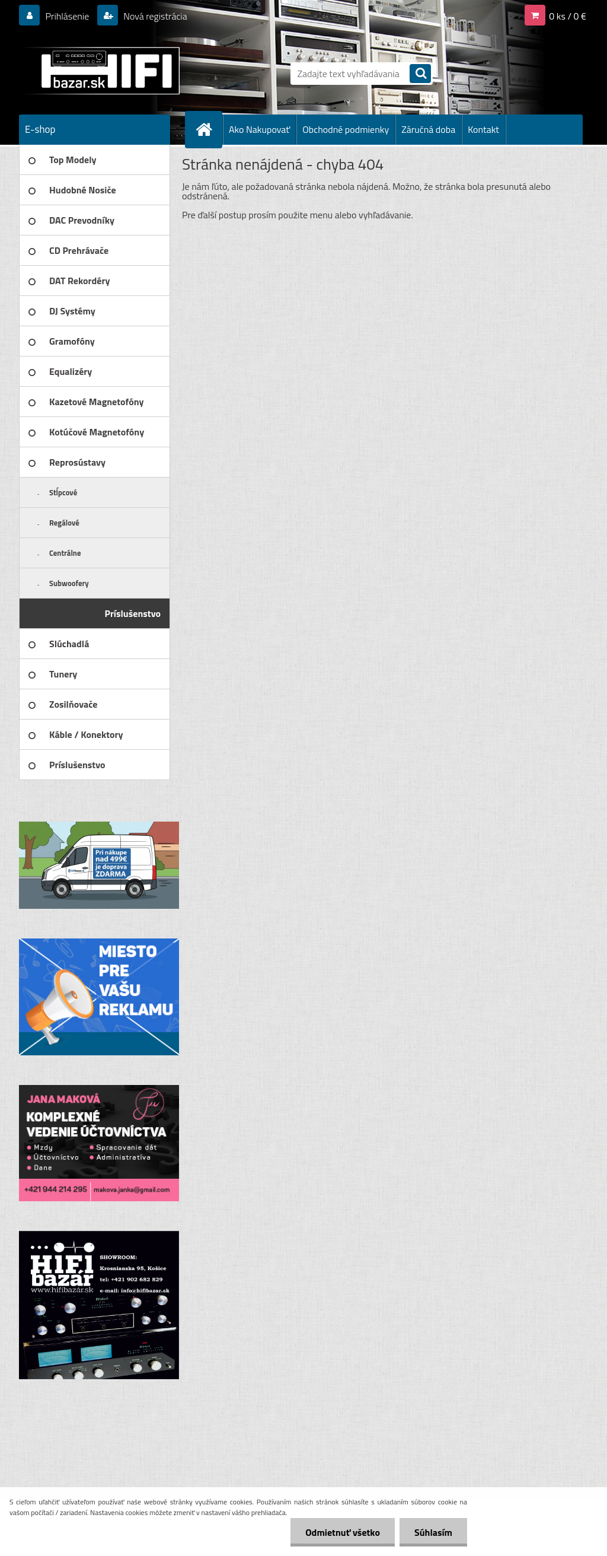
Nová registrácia (154, 16)
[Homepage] (208, 129)
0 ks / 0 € (567, 16)
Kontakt (483, 129)
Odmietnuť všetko (342, 1532)
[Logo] (100, 70)
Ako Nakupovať (259, 129)
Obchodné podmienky (345, 129)
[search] (420, 74)
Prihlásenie (67, 16)
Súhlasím (433, 1532)
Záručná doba (428, 129)
